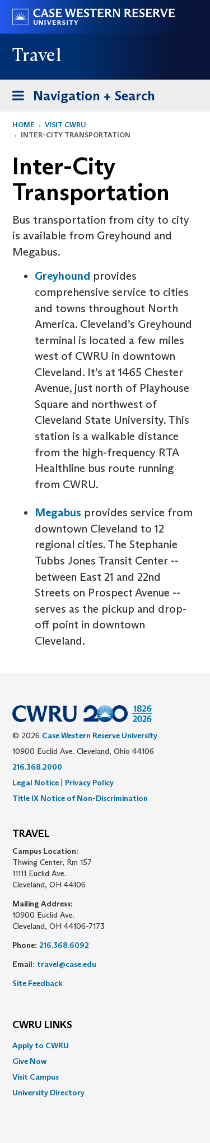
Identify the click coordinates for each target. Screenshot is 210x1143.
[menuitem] (105, 1045)
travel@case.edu (66, 964)
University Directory (48, 1093)
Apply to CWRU (40, 1045)
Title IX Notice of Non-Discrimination (80, 798)
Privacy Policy (89, 783)
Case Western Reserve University (99, 735)
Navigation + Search (80, 98)
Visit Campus (35, 1077)
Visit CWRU (65, 125)
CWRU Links (42, 1025)
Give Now (29, 1061)
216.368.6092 (64, 945)
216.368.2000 (37, 767)
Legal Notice (35, 783)
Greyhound (62, 276)
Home (23, 125)
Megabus (58, 512)
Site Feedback (37, 983)
